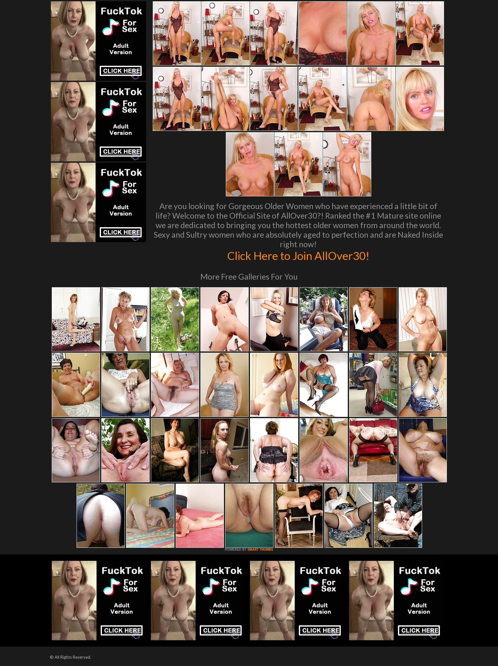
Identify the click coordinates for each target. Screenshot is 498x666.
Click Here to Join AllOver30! (298, 255)
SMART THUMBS (260, 549)
